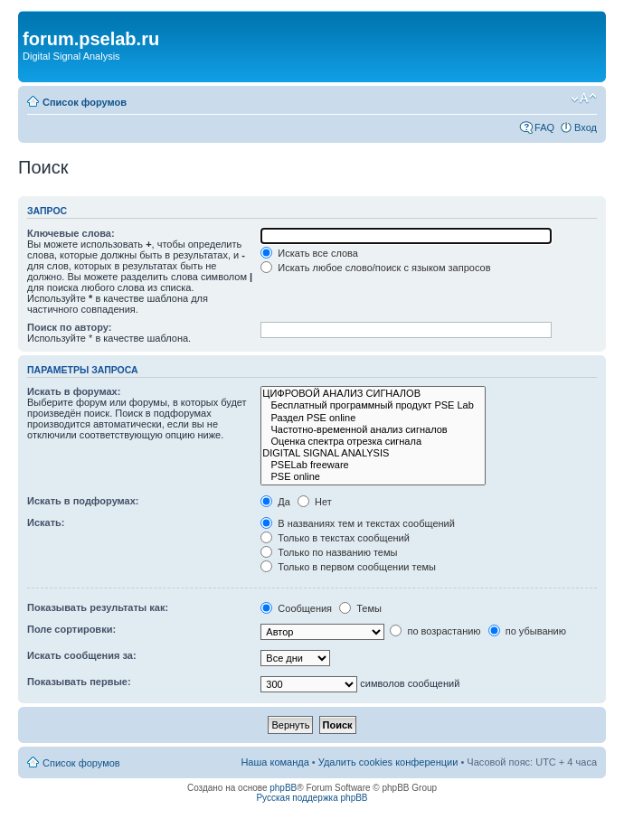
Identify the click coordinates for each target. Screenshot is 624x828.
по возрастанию (435, 631)
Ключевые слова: (71, 233)
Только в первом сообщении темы (348, 566)
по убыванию (527, 631)
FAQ (544, 127)
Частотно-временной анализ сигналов (373, 430)
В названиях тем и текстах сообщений (357, 523)
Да (275, 501)
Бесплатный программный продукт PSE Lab (373, 405)
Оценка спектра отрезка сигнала (373, 441)
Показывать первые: (79, 681)
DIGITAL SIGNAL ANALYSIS (373, 453)
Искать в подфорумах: (83, 500)
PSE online (373, 477)
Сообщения (296, 608)
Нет (315, 501)
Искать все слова (309, 253)
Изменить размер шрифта (584, 98)
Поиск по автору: (69, 327)
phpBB (283, 788)
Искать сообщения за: (82, 655)
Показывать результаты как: (97, 607)
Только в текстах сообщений (335, 537)
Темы (360, 608)
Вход (585, 127)
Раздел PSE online (373, 418)
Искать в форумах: (73, 391)
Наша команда (274, 762)
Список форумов (85, 102)
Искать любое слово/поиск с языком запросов (375, 267)
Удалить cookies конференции (388, 762)
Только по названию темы (328, 552)
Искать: (45, 522)
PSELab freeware (373, 465)
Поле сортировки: (71, 629)
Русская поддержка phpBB (311, 798)
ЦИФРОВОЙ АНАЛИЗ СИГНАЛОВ (373, 394)
